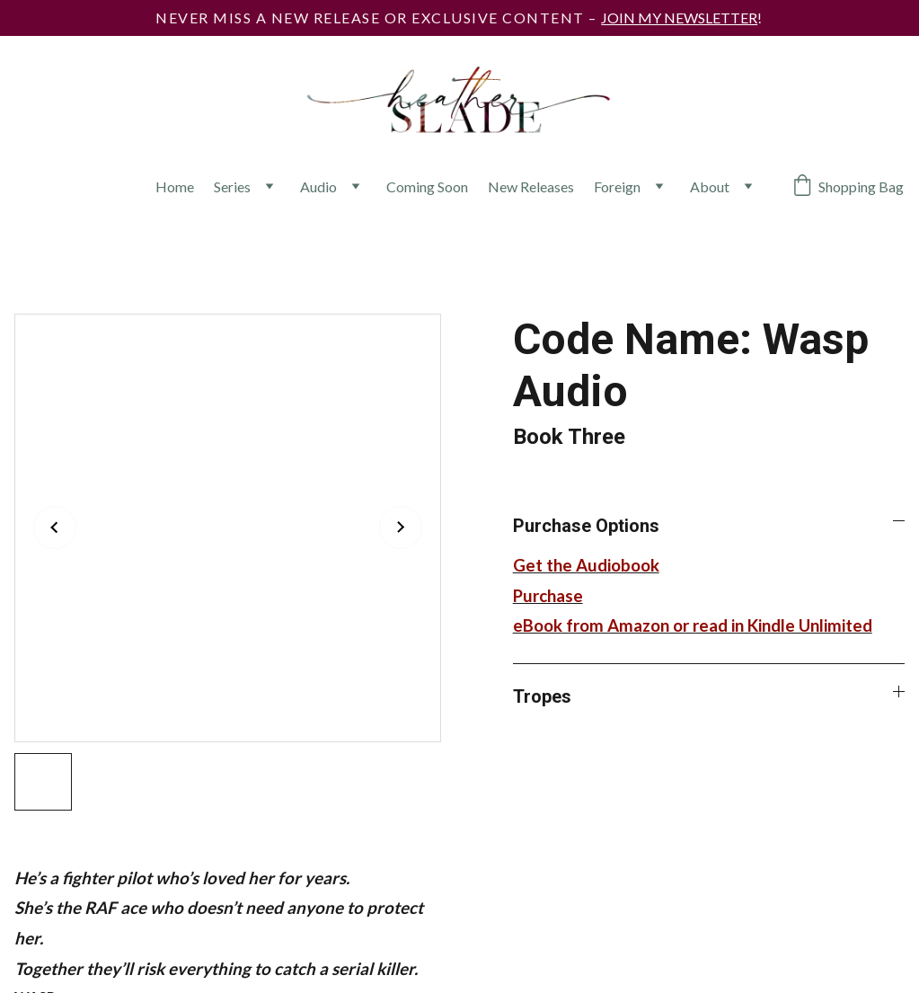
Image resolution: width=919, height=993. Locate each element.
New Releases (531, 186)
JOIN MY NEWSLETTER (679, 17)
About (709, 186)
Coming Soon (427, 186)
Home (174, 186)
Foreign (617, 186)
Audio (318, 186)
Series (232, 186)
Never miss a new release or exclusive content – (378, 17)
